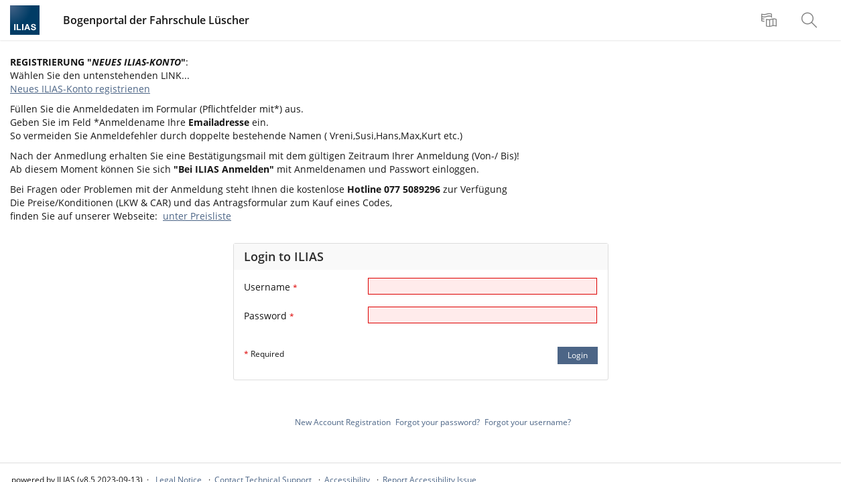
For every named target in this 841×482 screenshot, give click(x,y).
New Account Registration (343, 422)
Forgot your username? (527, 422)
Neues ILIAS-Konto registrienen (80, 88)
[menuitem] (771, 20)
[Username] (482, 286)
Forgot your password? (437, 422)
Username (271, 286)
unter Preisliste (197, 216)
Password (269, 315)
